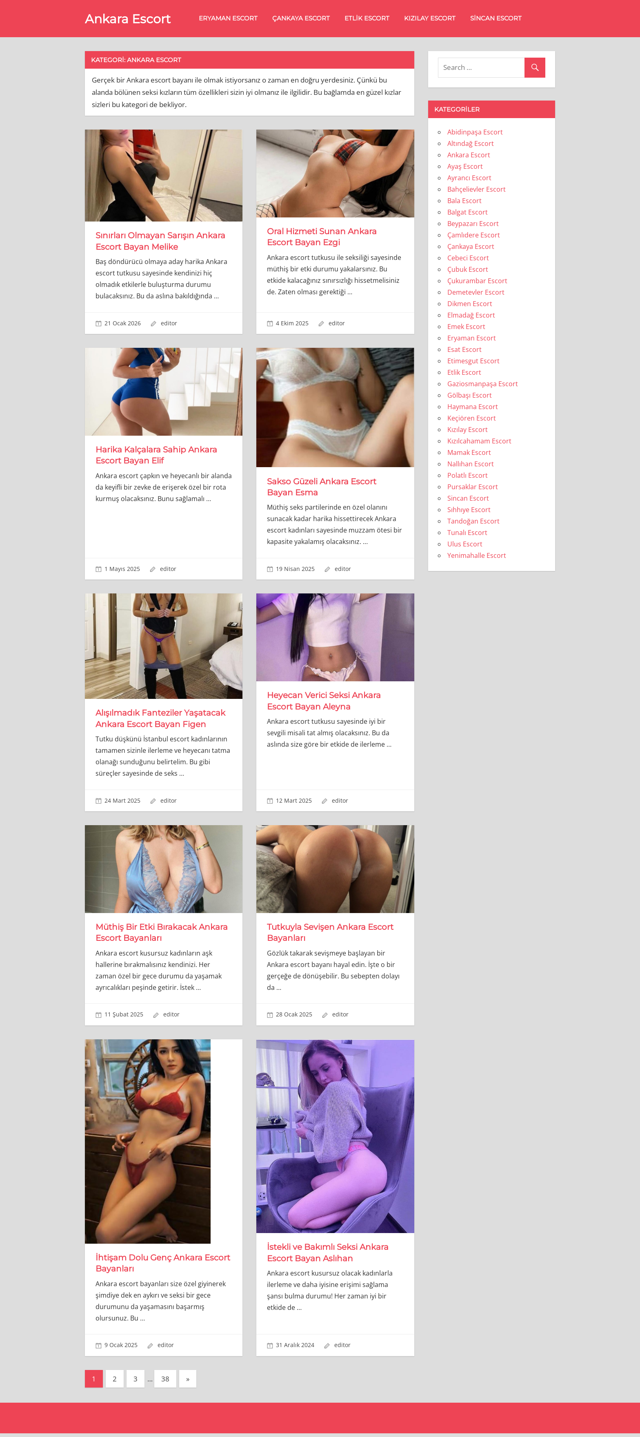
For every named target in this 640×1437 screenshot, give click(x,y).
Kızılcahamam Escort (479, 442)
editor (169, 325)
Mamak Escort (469, 453)
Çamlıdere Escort (473, 236)
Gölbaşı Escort (469, 396)
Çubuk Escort (467, 270)
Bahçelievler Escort (476, 190)
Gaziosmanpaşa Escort (482, 385)
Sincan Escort (501, 19)
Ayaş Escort (465, 167)
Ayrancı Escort (469, 179)
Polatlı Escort (467, 476)
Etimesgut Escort (473, 362)
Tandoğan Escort (473, 522)
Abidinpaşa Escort (475, 133)
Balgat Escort (467, 213)
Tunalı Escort (467, 533)
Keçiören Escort (471, 419)
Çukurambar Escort (477, 282)
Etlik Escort (372, 19)
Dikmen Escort (469, 304)
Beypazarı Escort (473, 224)
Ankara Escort (130, 20)
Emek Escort (466, 327)
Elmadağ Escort (471, 316)
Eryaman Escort (233, 19)
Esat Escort (464, 350)
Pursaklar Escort (472, 487)
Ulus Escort (464, 545)
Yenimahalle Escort (476, 556)
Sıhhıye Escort (469, 510)
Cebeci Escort (468, 259)
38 (165, 1382)
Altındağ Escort (470, 144)
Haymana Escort (472, 407)
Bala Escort (464, 201)
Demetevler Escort (475, 293)
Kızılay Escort (435, 19)
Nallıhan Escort (470, 465)
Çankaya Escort (306, 19)
